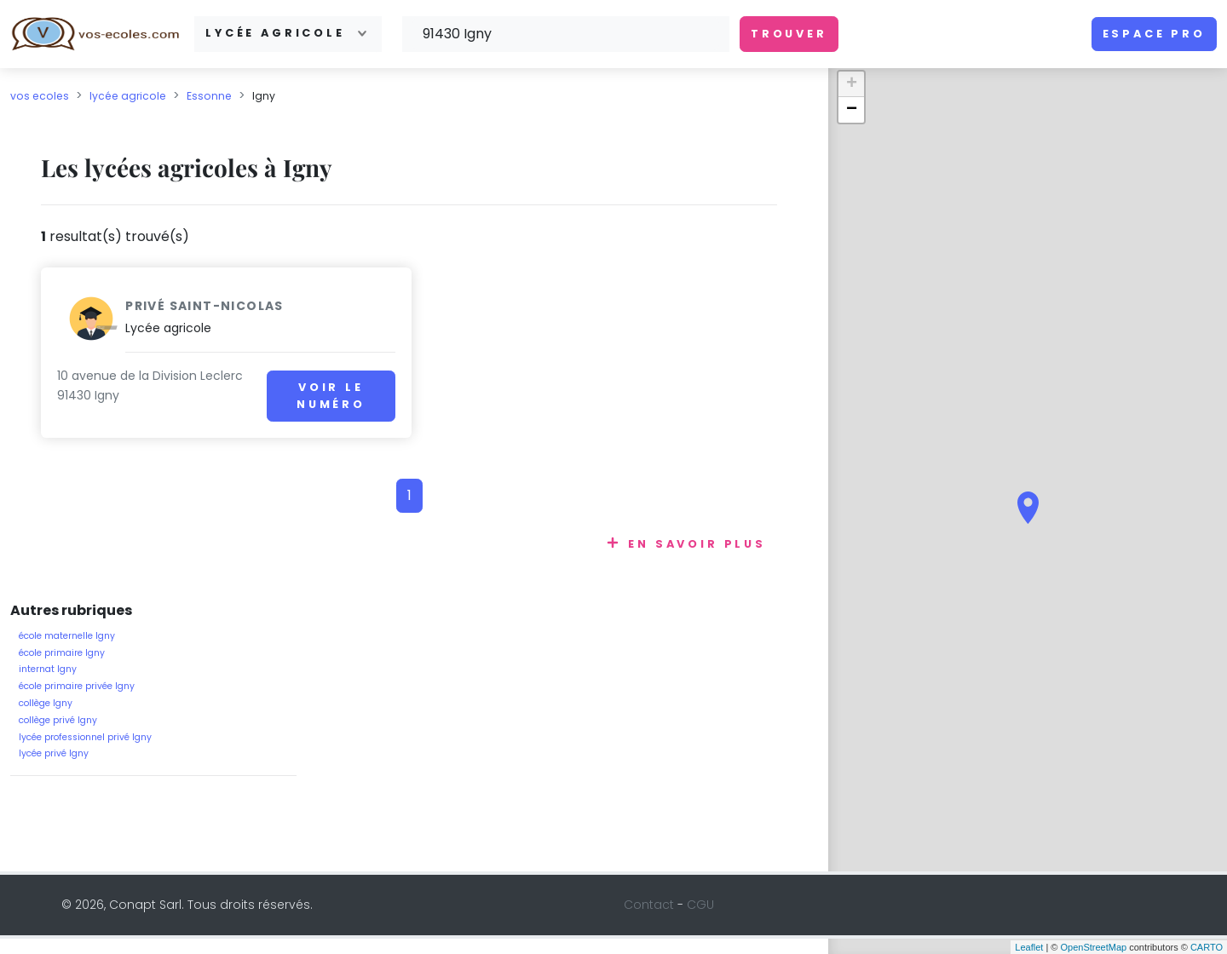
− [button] (851, 110)
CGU (700, 920)
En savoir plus (697, 560)
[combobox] (288, 33)
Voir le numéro (320, 395)
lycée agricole (127, 96)
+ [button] (851, 84)
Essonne (209, 96)
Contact (649, 920)
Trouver (789, 33)
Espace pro (1154, 33)
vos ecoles (39, 96)
